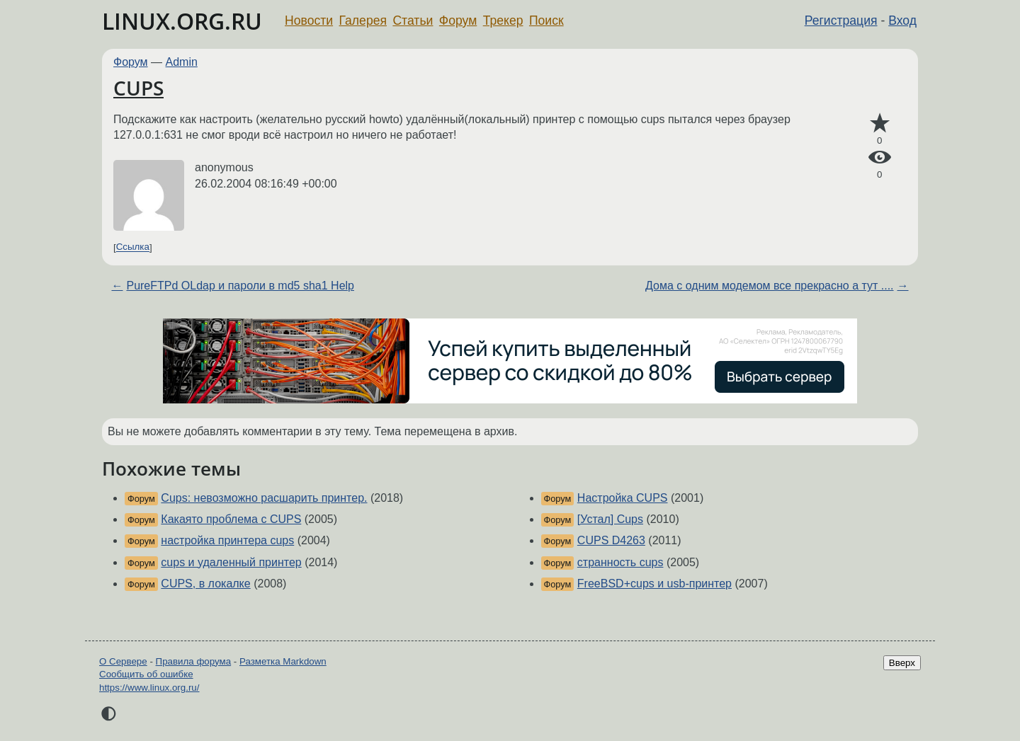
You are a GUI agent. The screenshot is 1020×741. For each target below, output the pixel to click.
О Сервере (123, 661)
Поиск (546, 20)
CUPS (138, 87)
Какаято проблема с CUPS (231, 519)
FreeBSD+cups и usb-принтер (654, 584)
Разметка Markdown (283, 661)
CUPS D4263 (611, 540)
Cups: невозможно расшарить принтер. (264, 498)
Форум (458, 20)
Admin (182, 62)
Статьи (412, 20)
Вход (902, 20)
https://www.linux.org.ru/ (149, 687)
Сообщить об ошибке (146, 674)
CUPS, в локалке (205, 584)
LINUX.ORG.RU (182, 21)
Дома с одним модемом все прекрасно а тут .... (769, 286)
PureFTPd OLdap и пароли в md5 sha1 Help (240, 286)
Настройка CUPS (622, 498)
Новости (309, 20)
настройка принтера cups (227, 540)
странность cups (620, 562)
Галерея (363, 20)
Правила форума (194, 661)
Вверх (902, 662)
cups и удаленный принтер (231, 562)
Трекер (503, 20)
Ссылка (132, 247)
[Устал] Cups (610, 519)
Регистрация (841, 20)
